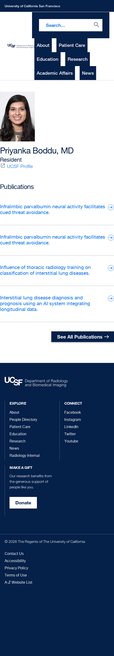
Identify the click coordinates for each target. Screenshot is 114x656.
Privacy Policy (16, 568)
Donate (23, 503)
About (14, 413)
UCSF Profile (20, 166)
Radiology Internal (25, 456)
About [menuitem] (43, 45)
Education (18, 434)
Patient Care (20, 427)
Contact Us (14, 554)
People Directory (23, 420)
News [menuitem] (88, 73)
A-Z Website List (18, 583)
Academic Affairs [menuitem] (55, 73)
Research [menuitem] (78, 59)
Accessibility (15, 561)
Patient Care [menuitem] (72, 45)
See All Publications (79, 337)
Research (18, 441)
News (14, 449)
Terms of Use (16, 575)
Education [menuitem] (47, 59)
